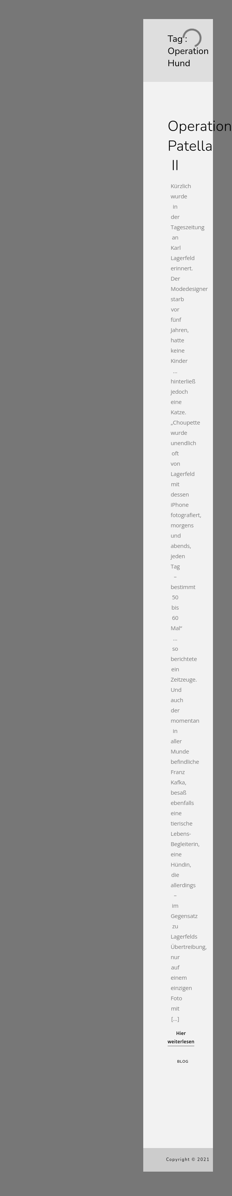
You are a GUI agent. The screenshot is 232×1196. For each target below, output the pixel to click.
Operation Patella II (200, 146)
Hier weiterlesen (181, 1037)
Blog (183, 1061)
